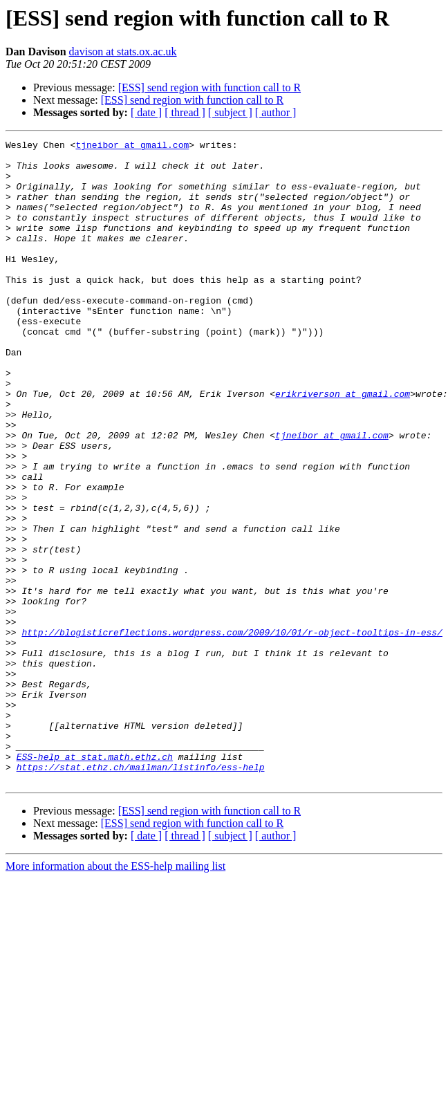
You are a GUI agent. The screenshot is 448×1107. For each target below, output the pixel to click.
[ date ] (146, 112)
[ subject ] (230, 112)
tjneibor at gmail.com (132, 146)
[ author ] (276, 112)
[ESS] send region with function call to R (209, 87)
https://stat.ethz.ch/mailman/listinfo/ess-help (141, 893)
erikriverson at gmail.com (342, 445)
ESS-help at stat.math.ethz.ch (95, 881)
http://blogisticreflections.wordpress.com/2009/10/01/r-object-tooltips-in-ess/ (231, 731)
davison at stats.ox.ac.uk (123, 51)
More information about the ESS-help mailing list (115, 995)
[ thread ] (185, 112)
